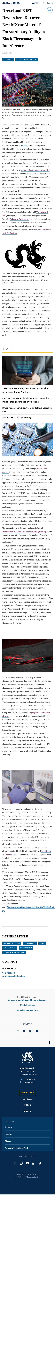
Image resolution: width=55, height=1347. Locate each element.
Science (24, 146)
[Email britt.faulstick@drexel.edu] (25, 976)
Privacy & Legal (32, 1177)
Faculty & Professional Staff (16, 1148)
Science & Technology (26, 59)
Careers (27, 1111)
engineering (29, 943)
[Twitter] (24, 1031)
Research (8, 59)
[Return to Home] (11, 3)
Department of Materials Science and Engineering (24, 532)
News (42, 943)
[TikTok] (40, 1163)
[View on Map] (27, 1079)
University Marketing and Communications (27, 1000)
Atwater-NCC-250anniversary (16, 417)
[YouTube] (37, 1031)
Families (8, 1134)
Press (27, 1105)
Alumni (8, 1141)
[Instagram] (30, 1031)
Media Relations (27, 1005)
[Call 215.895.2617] (25, 973)
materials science (12, 943)
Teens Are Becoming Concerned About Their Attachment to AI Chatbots (25, 390)
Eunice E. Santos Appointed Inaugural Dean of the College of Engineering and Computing (25, 400)
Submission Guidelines (27, 1010)
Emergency (27, 1093)
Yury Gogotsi (26, 948)
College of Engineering (19, 219)
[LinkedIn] (33, 1163)
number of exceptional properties (35, 170)
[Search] (47, 3)
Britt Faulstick (9, 968)
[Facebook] (18, 1031)
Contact (28, 1099)
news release (9, 948)
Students (8, 1127)
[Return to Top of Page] (51, 1042)
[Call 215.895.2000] (27, 1082)
